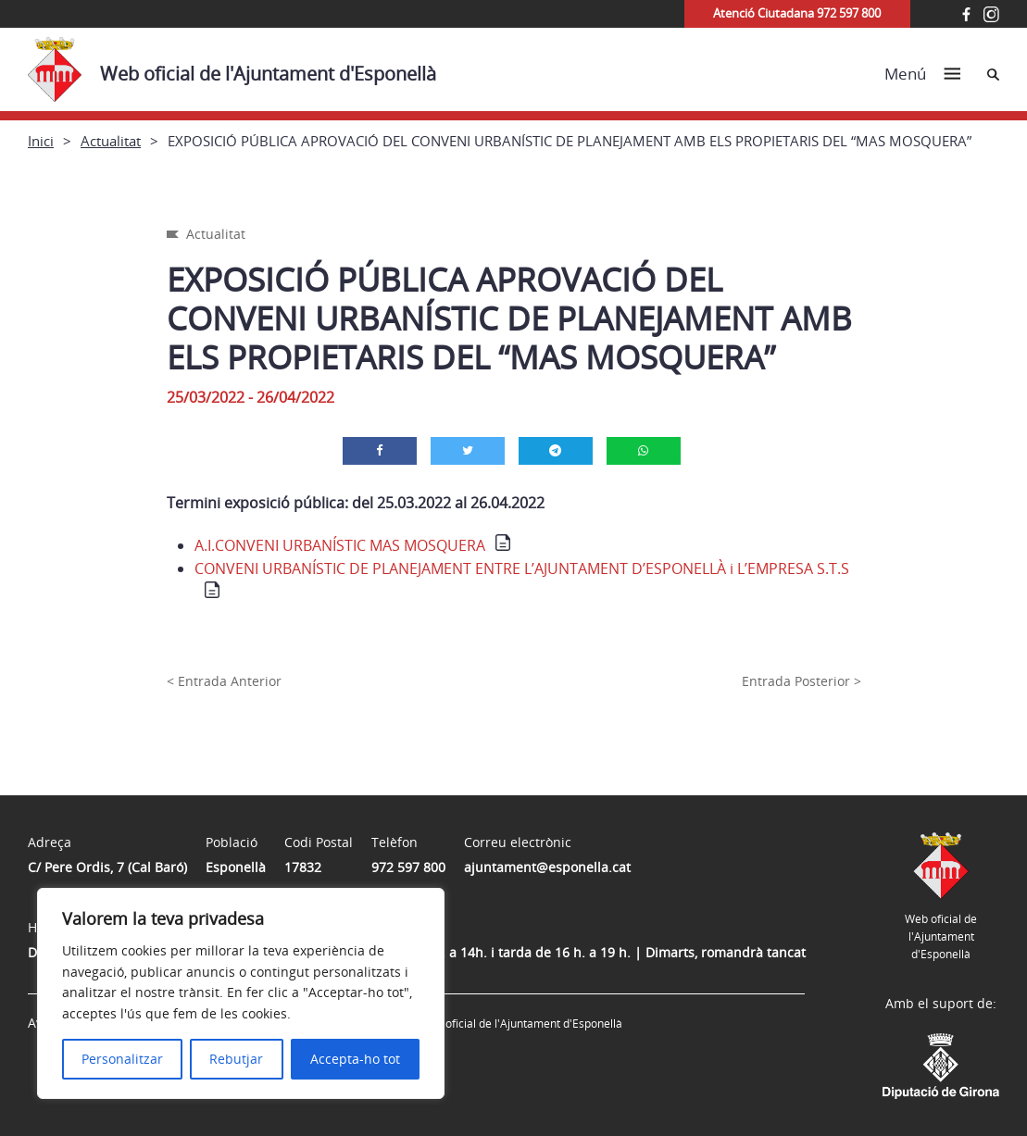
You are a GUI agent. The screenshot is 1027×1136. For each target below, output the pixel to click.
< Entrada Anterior (224, 681)
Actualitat (111, 140)
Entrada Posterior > (801, 681)
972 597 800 (408, 867)
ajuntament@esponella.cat (547, 867)
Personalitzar (122, 1058)
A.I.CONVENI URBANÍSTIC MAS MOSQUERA (339, 545)
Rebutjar (236, 1058)
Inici (41, 140)
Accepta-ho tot (355, 1058)
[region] (241, 993)
